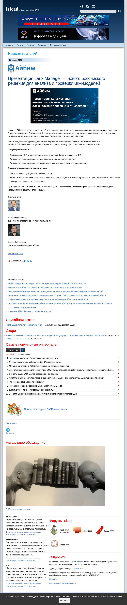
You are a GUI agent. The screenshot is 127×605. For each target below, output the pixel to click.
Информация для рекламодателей (62, 583)
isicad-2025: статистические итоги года (24, 325)
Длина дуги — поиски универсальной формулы (31, 390)
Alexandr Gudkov (12, 539)
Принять (64, 601)
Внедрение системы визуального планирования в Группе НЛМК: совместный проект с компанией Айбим (57, 295)
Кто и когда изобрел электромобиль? (26, 382)
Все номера (11, 423)
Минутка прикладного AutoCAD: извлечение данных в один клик (39, 366)
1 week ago (31, 586)
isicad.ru (80, 562)
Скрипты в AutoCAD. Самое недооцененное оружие (33, 374)
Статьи (20, 45)
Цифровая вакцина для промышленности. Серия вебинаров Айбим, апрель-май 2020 (48, 299)
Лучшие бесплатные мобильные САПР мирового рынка (35, 362)
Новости (9, 45)
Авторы (30, 45)
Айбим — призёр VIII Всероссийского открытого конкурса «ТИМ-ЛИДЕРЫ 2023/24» (47, 283)
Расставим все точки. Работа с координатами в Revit (33, 358)
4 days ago (31, 534)
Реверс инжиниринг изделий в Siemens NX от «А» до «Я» (36, 386)
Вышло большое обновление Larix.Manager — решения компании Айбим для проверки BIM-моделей (55, 291)
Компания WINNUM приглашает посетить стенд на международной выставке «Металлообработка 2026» (55, 335)
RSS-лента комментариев (18, 509)
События (42, 45)
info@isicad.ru (78, 569)
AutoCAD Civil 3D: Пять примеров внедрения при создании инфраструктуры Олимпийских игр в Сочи (56, 378)
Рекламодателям (58, 45)
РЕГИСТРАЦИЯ (15, 253)
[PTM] (8, 565)
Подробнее (53, 579)
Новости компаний (22, 54)
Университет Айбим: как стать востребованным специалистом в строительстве (45, 287)
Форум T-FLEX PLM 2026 (17, 339)
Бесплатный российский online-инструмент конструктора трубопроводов (43, 394)
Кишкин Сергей (11, 517)
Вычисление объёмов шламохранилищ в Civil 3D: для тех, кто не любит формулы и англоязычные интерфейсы (61, 370)
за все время (24, 354)
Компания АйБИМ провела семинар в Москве (29, 311)
